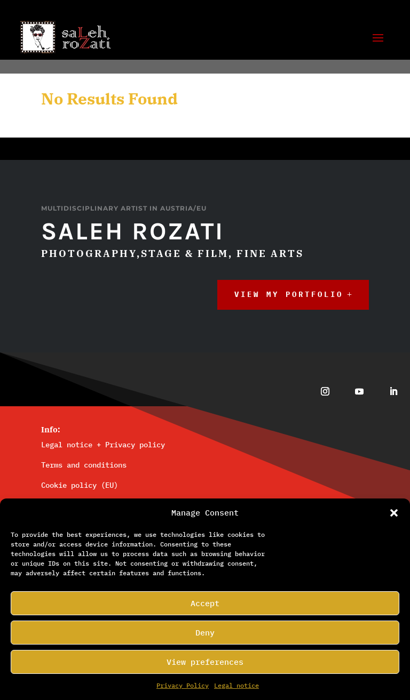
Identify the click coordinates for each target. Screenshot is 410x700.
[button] (394, 513)
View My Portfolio (288, 310)
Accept (205, 603)
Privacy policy (135, 460)
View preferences (205, 662)
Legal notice (66, 460)
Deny (205, 632)
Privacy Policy (182, 685)
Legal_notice (236, 685)
